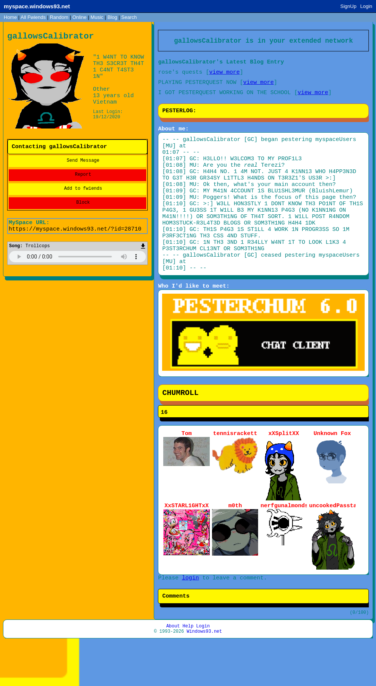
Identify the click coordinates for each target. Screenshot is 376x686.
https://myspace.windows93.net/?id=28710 (75, 233)
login (190, 616)
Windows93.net (204, 675)
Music (97, 17)
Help (188, 669)
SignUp (348, 6)
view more (224, 75)
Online (79, 17)
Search (129, 17)
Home (10, 17)
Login (366, 6)
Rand (59, 17)
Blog (112, 17)
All (33, 17)
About (173, 669)
